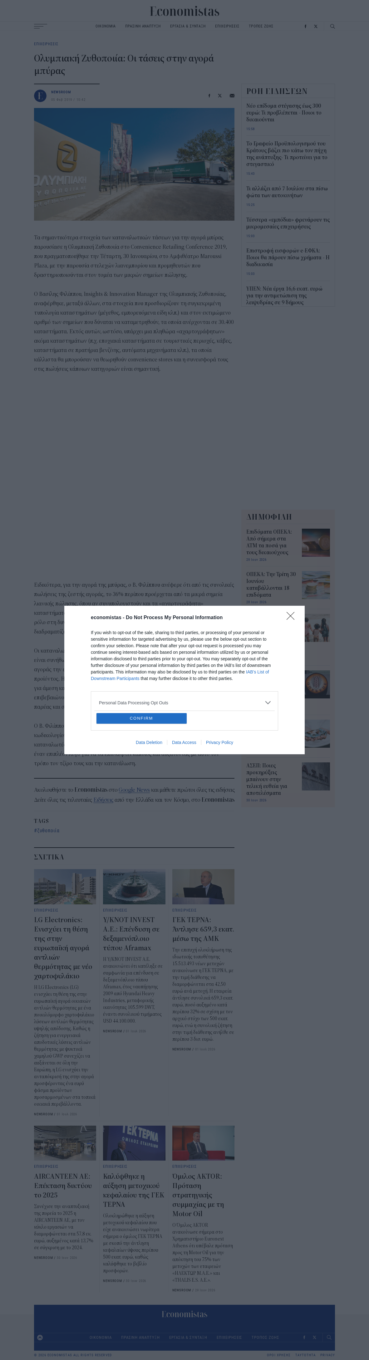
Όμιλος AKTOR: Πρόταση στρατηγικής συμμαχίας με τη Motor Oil (198, 1195)
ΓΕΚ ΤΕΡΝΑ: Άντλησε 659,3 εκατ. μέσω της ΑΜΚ (203, 929)
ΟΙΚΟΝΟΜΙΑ (106, 26)
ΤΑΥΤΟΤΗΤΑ (305, 1355)
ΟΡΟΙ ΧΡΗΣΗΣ (279, 1355)
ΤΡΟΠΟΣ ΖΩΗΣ (261, 26)
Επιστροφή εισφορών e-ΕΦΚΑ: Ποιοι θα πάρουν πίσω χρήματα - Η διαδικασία (288, 258)
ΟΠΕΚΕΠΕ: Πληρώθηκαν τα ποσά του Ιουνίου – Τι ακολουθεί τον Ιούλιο (269, 687)
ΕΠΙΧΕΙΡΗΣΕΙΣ (227, 26)
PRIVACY (327, 1355)
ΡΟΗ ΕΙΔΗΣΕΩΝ (277, 91)
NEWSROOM (61, 92)
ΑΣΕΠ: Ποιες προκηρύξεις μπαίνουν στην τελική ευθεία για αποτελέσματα (266, 779)
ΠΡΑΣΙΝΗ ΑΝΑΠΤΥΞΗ (142, 26)
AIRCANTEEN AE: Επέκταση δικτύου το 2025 (63, 1185)
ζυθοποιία (48, 830)
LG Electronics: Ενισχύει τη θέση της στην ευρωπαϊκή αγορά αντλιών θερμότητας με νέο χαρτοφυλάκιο (63, 948)
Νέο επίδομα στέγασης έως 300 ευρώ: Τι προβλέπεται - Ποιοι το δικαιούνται (284, 113)
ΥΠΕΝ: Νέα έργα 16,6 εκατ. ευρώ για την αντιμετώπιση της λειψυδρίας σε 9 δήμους (284, 296)
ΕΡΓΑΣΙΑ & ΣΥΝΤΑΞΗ (188, 26)
